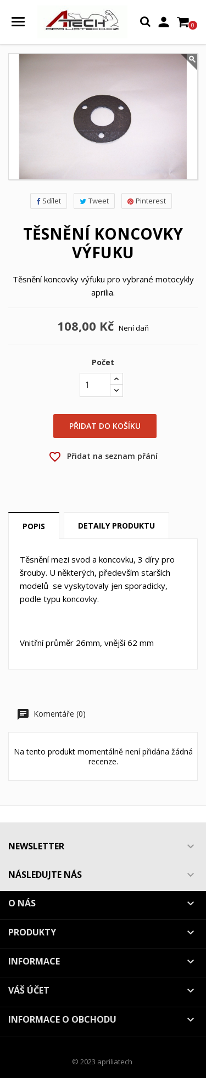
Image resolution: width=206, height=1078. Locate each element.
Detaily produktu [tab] (116, 525)
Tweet (94, 201)
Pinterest (146, 201)
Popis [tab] (34, 526)
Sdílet (48, 201)
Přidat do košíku (105, 426)
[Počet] (95, 385)
